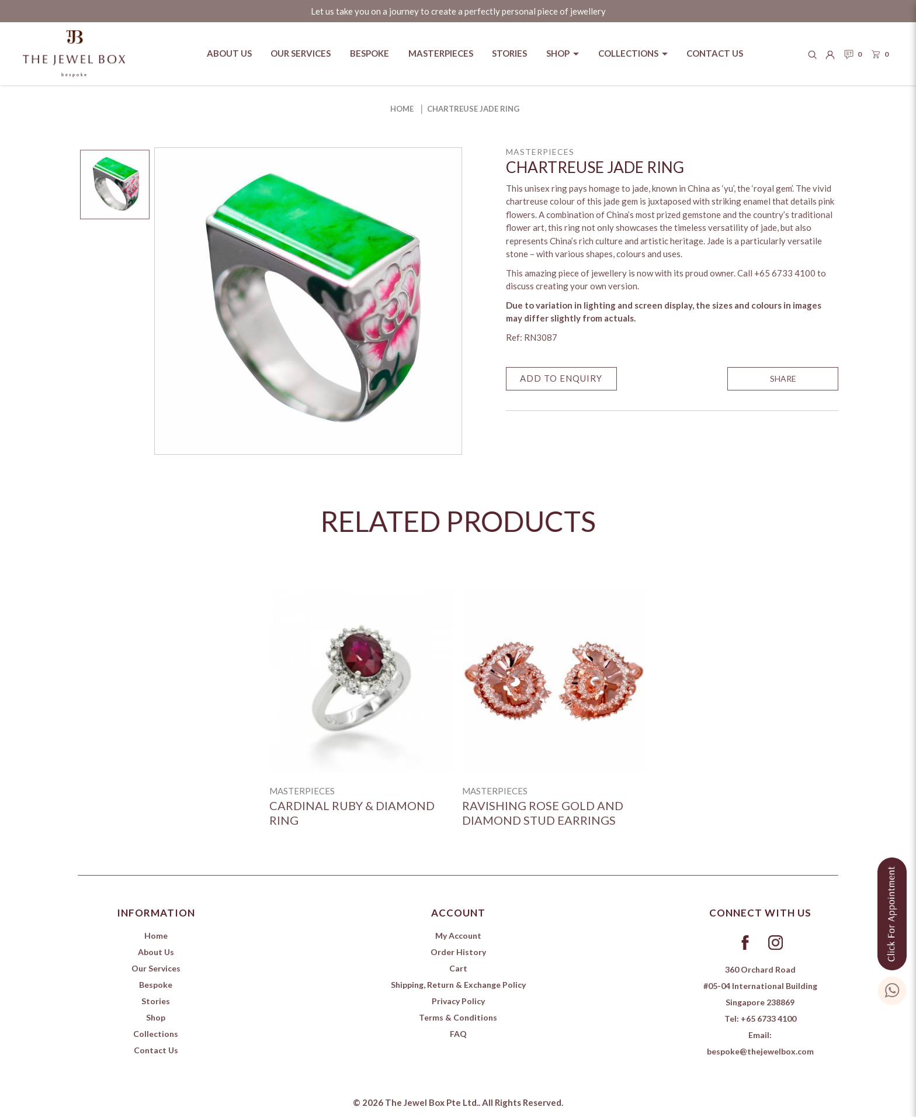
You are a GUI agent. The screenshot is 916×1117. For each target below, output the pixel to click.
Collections (155, 1034)
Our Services (156, 968)
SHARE (783, 378)
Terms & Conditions (458, 1017)
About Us (156, 952)
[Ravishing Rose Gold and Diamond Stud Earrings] (554, 681)
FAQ (458, 1034)
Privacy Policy (458, 1001)
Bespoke (155, 985)
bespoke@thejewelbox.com (760, 1051)
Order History (458, 952)
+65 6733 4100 (768, 1018)
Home (402, 108)
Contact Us (156, 1050)
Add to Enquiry (561, 378)
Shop (155, 1017)
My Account (458, 935)
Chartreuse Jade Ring (473, 108)
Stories (155, 1001)
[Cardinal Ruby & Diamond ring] (361, 681)
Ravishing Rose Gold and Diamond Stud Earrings (542, 812)
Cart (458, 968)
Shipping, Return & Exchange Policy (458, 985)
